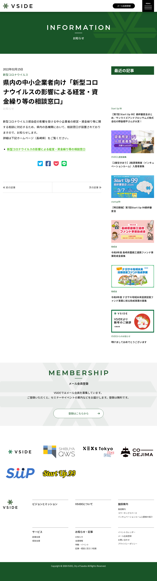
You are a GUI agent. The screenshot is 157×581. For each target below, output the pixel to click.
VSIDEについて (84, 504)
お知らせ (79, 537)
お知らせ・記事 (84, 532)
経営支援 (36, 540)
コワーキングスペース (127, 513)
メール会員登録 (124, 5)
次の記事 (95, 187)
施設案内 (123, 504)
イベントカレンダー (126, 532)
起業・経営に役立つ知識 (85, 548)
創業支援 (36, 537)
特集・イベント (82, 544)
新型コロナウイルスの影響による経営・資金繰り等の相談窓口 (46, 149)
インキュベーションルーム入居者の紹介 (135, 516)
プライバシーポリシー (127, 543)
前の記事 (9, 187)
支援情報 (79, 540)
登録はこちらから (78, 413)
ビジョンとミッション (44, 504)
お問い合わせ (124, 539)
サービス (37, 532)
